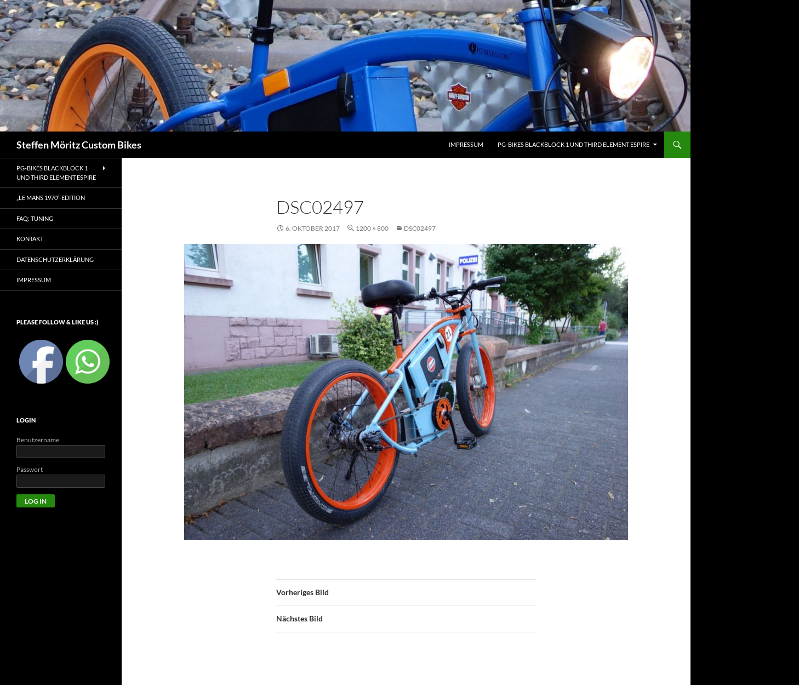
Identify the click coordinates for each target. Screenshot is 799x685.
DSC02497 (420, 228)
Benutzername (37, 440)
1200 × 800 (372, 228)
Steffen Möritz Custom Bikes (78, 145)
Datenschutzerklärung (55, 259)
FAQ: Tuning (34, 218)
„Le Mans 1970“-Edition (50, 197)
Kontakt (29, 238)
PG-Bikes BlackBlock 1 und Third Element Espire (573, 144)
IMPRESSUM (466, 144)
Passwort (29, 469)
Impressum (33, 279)
